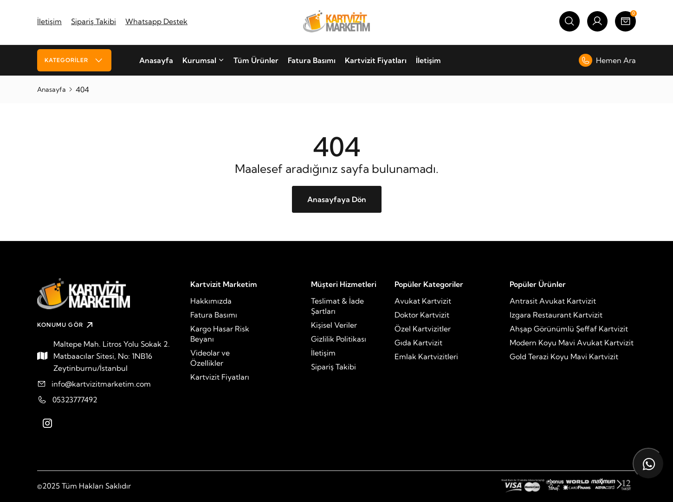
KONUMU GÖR (66, 325)
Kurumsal (203, 60)
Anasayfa (156, 60)
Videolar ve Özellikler (210, 358)
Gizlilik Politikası (338, 338)
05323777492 (74, 399)
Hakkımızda (211, 300)
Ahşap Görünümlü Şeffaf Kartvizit (569, 328)
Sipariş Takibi (93, 21)
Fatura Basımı (312, 60)
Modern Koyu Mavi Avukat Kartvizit (572, 342)
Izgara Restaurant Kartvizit (556, 314)
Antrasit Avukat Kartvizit (553, 300)
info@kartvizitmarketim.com (101, 383)
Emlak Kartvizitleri (426, 356)
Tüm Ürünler (255, 60)
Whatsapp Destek (156, 21)
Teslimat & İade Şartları (337, 306)
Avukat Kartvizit (423, 300)
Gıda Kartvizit (418, 342)
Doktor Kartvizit (422, 314)
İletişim (49, 21)
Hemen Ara (607, 60)
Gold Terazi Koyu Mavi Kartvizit (564, 356)
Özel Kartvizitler (423, 328)
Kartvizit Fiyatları (376, 60)
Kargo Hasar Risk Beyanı (219, 333)
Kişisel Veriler (334, 325)
